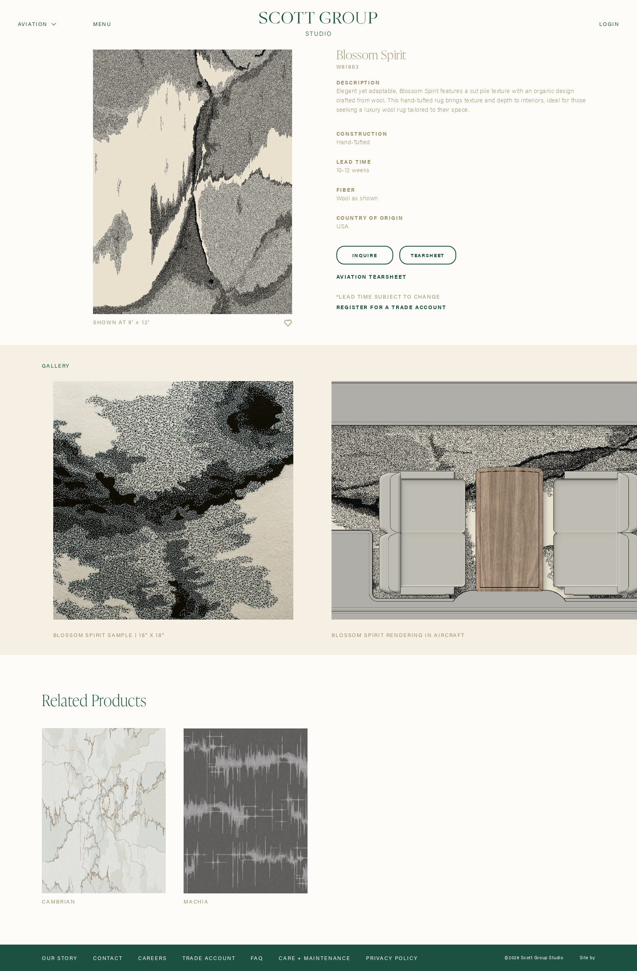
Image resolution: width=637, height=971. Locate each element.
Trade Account (209, 957)
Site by (587, 958)
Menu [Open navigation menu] (102, 23)
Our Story (59, 957)
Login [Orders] (609, 23)
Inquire (364, 255)
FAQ (257, 957)
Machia (196, 901)
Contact (108, 957)
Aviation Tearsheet (371, 276)
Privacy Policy (392, 957)
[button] (288, 323)
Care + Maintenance (315, 957)
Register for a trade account (391, 307)
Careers (152, 957)
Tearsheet (427, 255)
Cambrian (59, 901)
